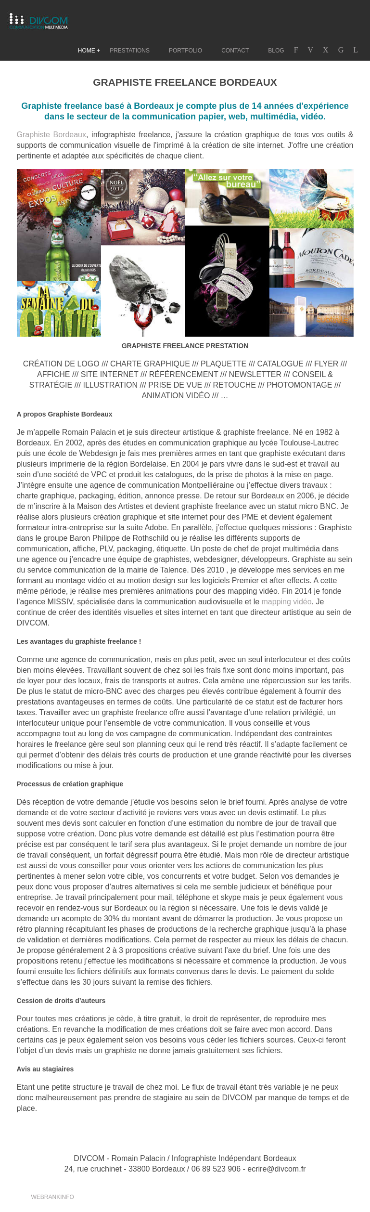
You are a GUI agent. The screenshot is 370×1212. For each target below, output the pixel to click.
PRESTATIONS (130, 50)
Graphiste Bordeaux (52, 134)
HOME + (89, 50)
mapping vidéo (287, 602)
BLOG (276, 50)
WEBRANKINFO (52, 1197)
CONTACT (235, 50)
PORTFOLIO (185, 50)
